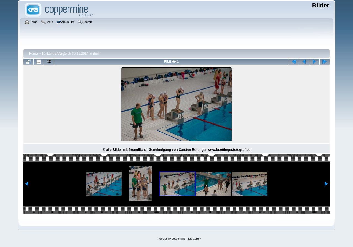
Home (33, 54)
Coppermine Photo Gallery (186, 238)
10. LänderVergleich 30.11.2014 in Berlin (71, 54)
